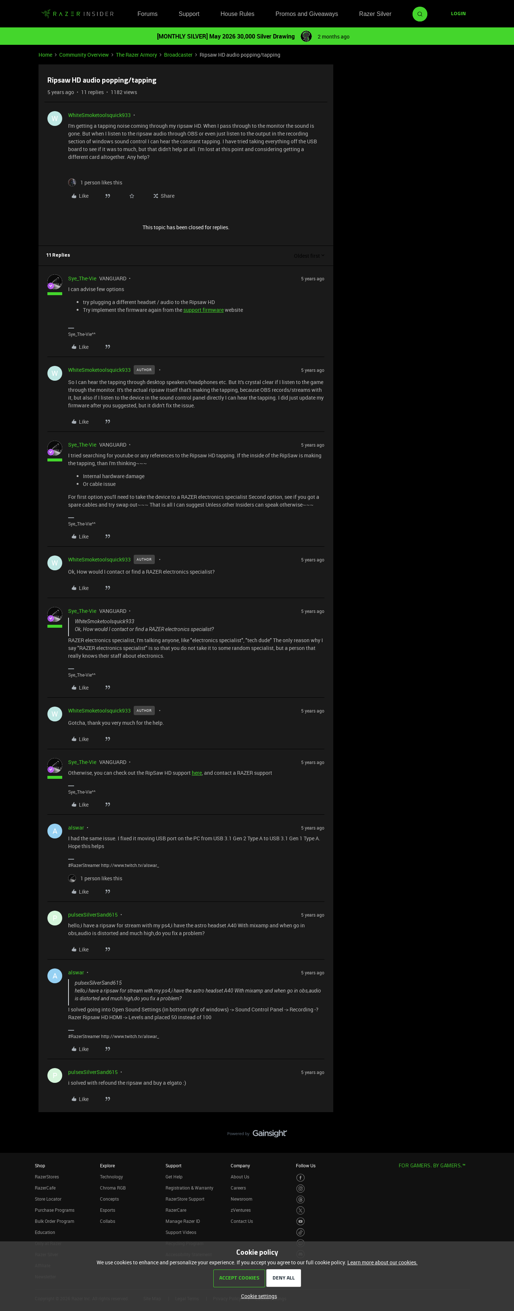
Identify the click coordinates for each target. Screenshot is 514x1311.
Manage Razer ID (183, 1221)
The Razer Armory (136, 54)
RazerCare (176, 1210)
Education (45, 1232)
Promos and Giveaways (307, 14)
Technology (111, 1177)
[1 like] (95, 182)
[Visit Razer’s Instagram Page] (300, 1188)
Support (188, 14)
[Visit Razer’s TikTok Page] (300, 1232)
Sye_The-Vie (82, 278)
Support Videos (181, 1232)
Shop (40, 1165)
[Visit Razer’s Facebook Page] (300, 1177)
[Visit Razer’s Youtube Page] (300, 1221)
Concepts (109, 1199)
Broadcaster (178, 54)
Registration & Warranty (189, 1188)
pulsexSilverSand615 (93, 914)
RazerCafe (45, 1188)
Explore (107, 1165)
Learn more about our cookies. (382, 1262)
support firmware (203, 309)
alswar (76, 827)
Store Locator (48, 1199)
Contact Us (242, 1221)
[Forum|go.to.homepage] (77, 14)
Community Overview (84, 54)
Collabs (107, 1221)
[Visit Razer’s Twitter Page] (300, 1210)
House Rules (237, 14)
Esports (107, 1210)
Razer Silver (375, 14)
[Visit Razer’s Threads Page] (300, 1199)
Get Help (174, 1177)
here (197, 772)
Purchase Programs (54, 1210)
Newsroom (241, 1199)
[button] (458, 14)
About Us (240, 1177)
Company (240, 1165)
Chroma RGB (113, 1188)
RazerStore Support (185, 1199)
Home (45, 54)
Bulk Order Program (54, 1221)
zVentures (241, 1210)
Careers (238, 1188)
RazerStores (47, 1177)
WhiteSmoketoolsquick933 (99, 115)
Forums (147, 14)
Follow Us (306, 1165)
